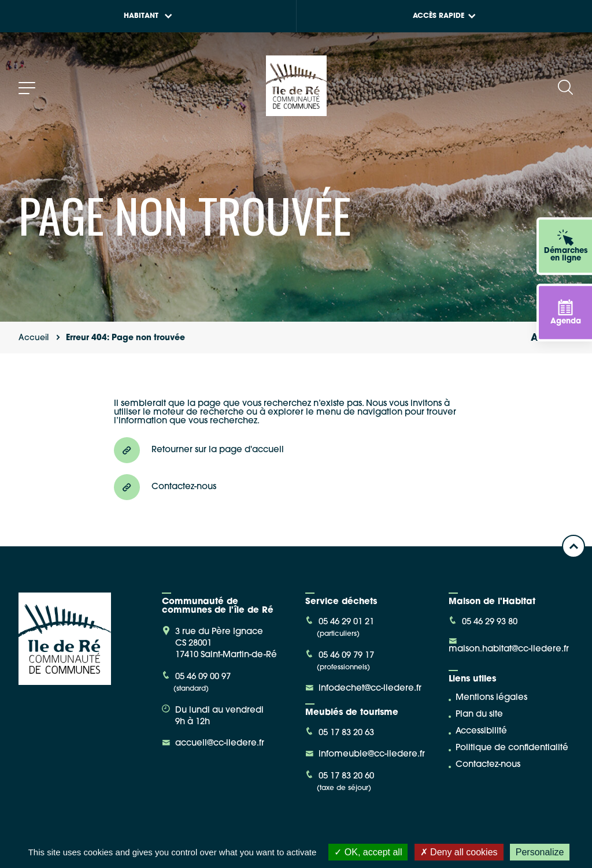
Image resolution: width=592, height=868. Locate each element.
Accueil (33, 338)
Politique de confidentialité (512, 748)
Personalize (540, 852)
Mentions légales (491, 698)
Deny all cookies (459, 852)
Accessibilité (481, 731)
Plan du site (479, 714)
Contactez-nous (488, 765)
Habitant (148, 16)
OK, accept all (368, 852)
